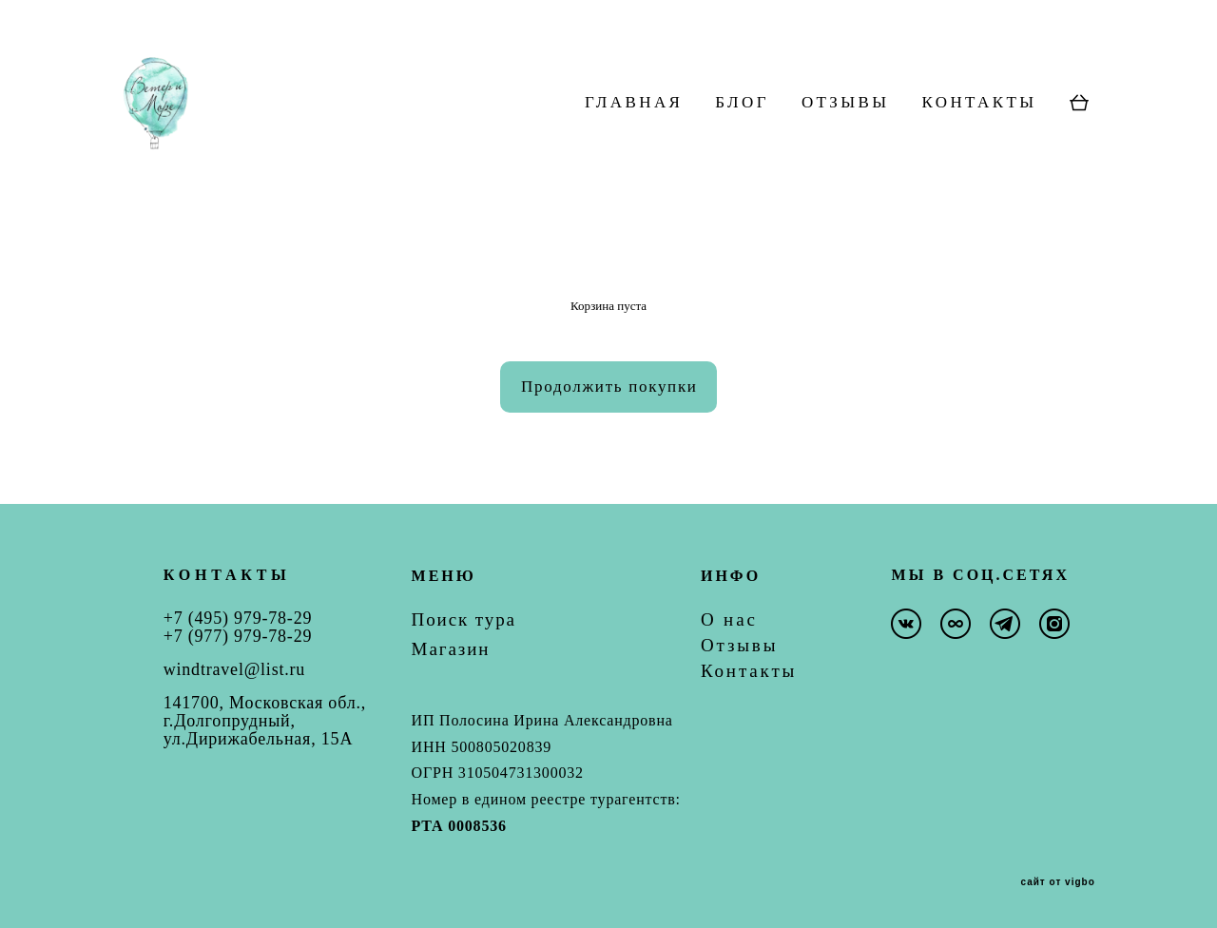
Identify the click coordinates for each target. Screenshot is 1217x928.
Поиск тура (464, 619)
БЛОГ (742, 136)
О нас (729, 619)
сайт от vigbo (1057, 882)
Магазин (451, 649)
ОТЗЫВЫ (846, 136)
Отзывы (739, 645)
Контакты (749, 671)
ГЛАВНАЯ (634, 136)
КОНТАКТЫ (978, 136)
